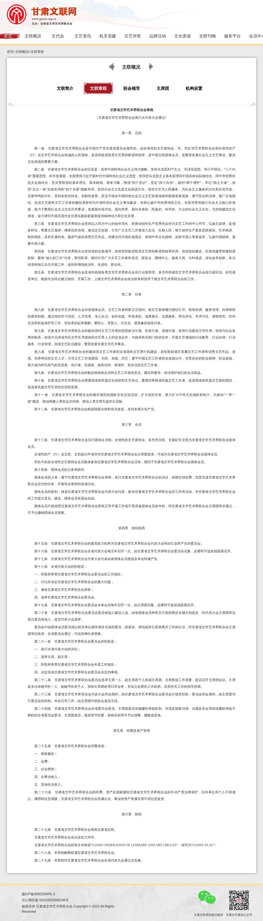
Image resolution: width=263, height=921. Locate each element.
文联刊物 (207, 36)
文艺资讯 (82, 36)
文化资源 (182, 36)
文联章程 (37, 51)
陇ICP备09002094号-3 (38, 894)
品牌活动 (157, 36)
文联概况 (33, 36)
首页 (10, 51)
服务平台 (232, 36)
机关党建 (107, 36)
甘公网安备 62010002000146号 (45, 900)
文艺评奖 (132, 36)
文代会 (58, 36)
